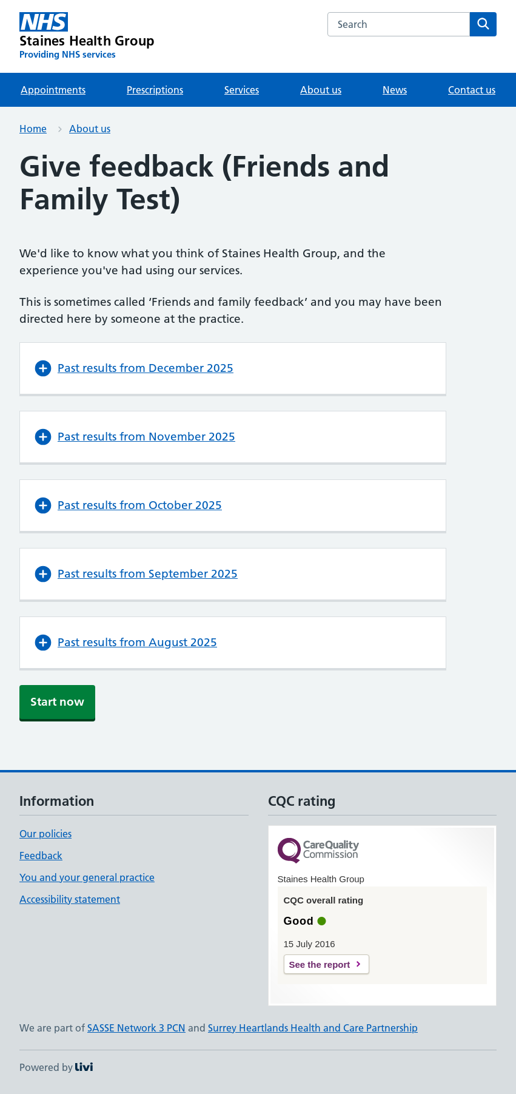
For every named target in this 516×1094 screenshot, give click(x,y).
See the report (319, 964)
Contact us (471, 90)
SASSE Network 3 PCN (136, 1028)
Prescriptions (155, 90)
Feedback (40, 855)
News (395, 90)
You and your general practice (87, 877)
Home (33, 129)
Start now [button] (57, 702)
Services (241, 90)
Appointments (53, 90)
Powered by (56, 1067)
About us (320, 90)
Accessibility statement (69, 899)
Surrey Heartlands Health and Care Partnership (313, 1028)
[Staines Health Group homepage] (86, 36)
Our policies (45, 834)
